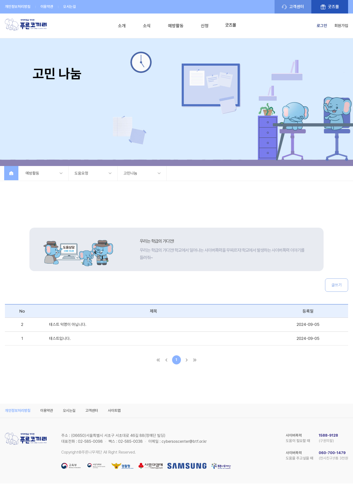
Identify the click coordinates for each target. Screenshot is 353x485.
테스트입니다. (60, 338)
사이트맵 (119, 412)
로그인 (322, 25)
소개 (121, 25)
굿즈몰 (333, 6)
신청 (203, 25)
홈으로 (12, 173)
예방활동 (174, 25)
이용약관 (46, 6)
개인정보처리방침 (17, 6)
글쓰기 (336, 285)
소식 (146, 25)
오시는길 (69, 6)
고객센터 (296, 6)
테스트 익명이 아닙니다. (69, 324)
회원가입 (341, 25)
